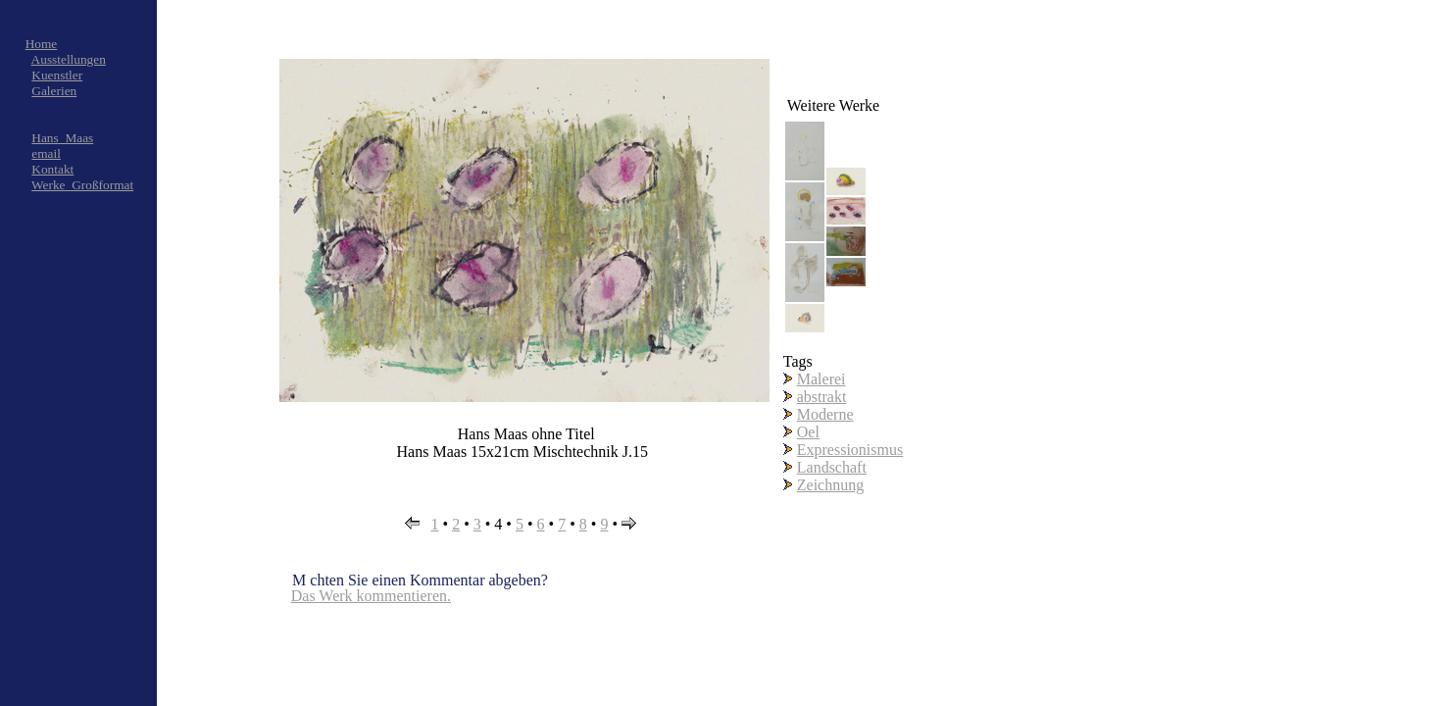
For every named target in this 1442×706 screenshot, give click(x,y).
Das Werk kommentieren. (371, 595)
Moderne (825, 414)
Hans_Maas (62, 137)
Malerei (821, 379)
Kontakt (52, 169)
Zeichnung (830, 485)
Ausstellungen (68, 59)
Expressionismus (850, 449)
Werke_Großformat (82, 184)
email (46, 153)
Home (41, 43)
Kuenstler (56, 75)
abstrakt (822, 396)
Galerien (53, 90)
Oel (808, 432)
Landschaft (832, 467)
